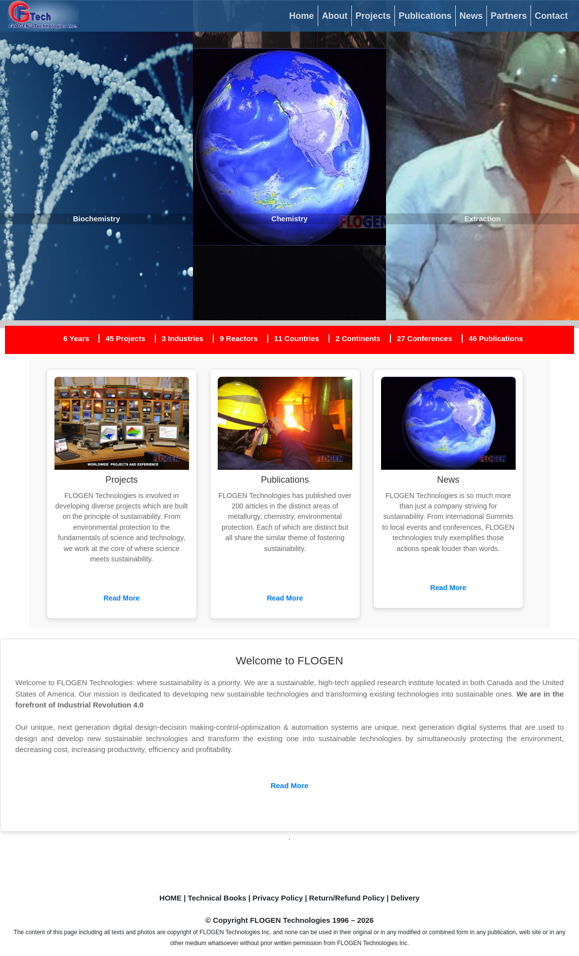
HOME (170, 898)
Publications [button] (424, 16)
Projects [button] (372, 16)
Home (301, 16)
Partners (508, 16)
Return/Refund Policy (347, 898)
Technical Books (217, 898)
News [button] (470, 16)
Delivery (405, 898)
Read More (121, 598)
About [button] (334, 16)
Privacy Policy (277, 898)
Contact (551, 16)
